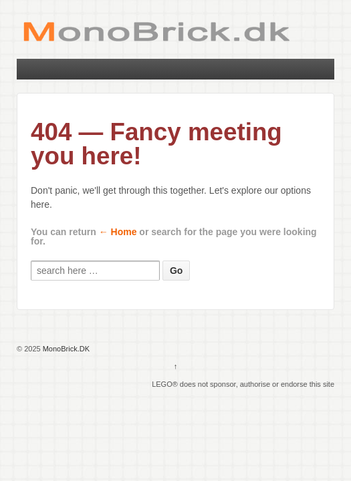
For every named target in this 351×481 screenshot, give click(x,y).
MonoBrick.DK (65, 349)
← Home (118, 231)
